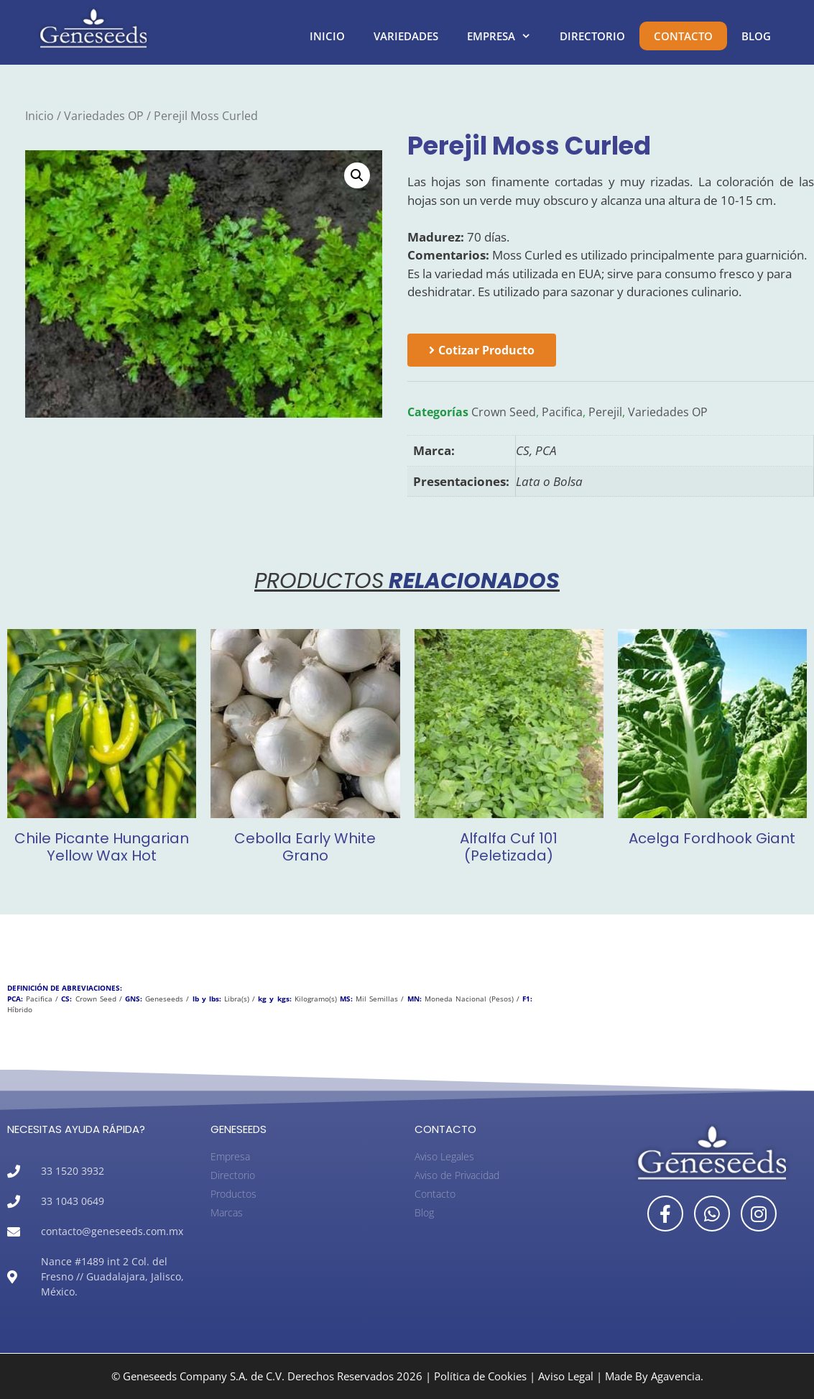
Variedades (406, 36)
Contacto (683, 36)
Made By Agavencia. (654, 1376)
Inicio (327, 36)
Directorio (592, 36)
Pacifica (562, 412)
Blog (756, 36)
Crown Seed (503, 412)
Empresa (506, 36)
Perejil (605, 412)
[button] (357, 175)
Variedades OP (104, 116)
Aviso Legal (565, 1376)
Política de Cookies (480, 1376)
